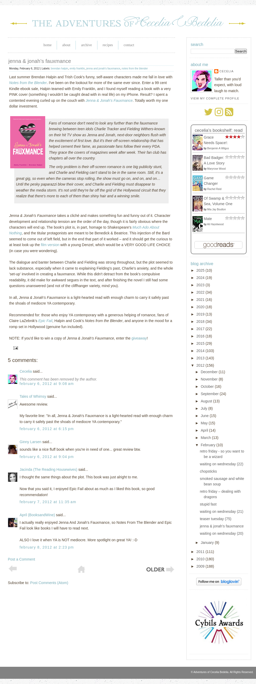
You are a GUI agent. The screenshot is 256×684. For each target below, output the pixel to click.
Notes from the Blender (28, 83)
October (208, 386)
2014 (201, 351)
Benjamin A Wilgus (218, 148)
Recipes (108, 45)
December (209, 372)
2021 (201, 300)
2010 (201, 559)
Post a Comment (21, 559)
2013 (201, 358)
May (204, 423)
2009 (201, 566)
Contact (129, 45)
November (209, 379)
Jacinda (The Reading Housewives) (48, 469)
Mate (208, 219)
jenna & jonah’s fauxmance (39, 61)
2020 (201, 307)
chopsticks (208, 471)
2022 (201, 292)
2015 (201, 343)
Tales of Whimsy (33, 396)
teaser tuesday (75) (215, 519)
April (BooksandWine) (37, 515)
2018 (201, 321)
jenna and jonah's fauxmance (103, 68)
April (205, 430)
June (205, 416)
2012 (201, 365)
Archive (86, 45)
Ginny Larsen (30, 442)
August (207, 401)
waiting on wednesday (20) (221, 533)
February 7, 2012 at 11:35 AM (48, 502)
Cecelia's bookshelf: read (218, 130)
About (66, 45)
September (210, 394)
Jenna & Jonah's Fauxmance (109, 100)
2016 (201, 336)
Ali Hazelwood (215, 224)
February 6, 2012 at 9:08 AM (47, 384)
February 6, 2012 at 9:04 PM (47, 457)
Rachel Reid (214, 189)
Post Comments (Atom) (49, 583)
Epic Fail (45, 321)
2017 (201, 329)
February (208, 445)
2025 (201, 270)
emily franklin (77, 68)
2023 (201, 285)
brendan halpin (59, 68)
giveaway (139, 338)
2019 (201, 314)
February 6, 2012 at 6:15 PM (47, 429)
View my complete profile (215, 98)
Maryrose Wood (216, 168)
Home (47, 45)
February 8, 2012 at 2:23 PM (47, 547)
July (204, 408)
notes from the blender (135, 68)
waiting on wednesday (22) (221, 464)
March (206, 438)
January (208, 542)
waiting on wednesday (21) (221, 511)
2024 (201, 278)
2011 (201, 552)
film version (50, 245)
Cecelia (26, 371)
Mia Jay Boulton (216, 209)
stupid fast (208, 504)
